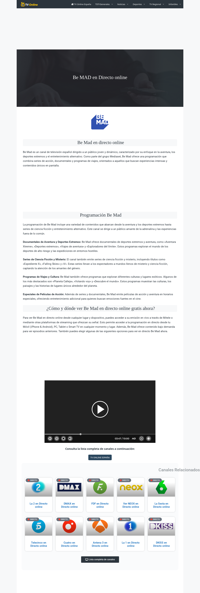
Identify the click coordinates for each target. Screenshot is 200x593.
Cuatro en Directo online (69, 544)
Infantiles (176, 4)
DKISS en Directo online (161, 544)
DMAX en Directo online (69, 505)
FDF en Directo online (100, 505)
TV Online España (81, 4)
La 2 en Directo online (39, 505)
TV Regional (158, 4)
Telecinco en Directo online (38, 544)
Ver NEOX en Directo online (130, 505)
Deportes (140, 4)
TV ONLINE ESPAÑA (100, 457)
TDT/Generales (105, 4)
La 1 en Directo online (131, 544)
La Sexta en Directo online (161, 505)
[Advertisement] (100, 28)
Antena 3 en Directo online (100, 544)
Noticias (124, 4)
